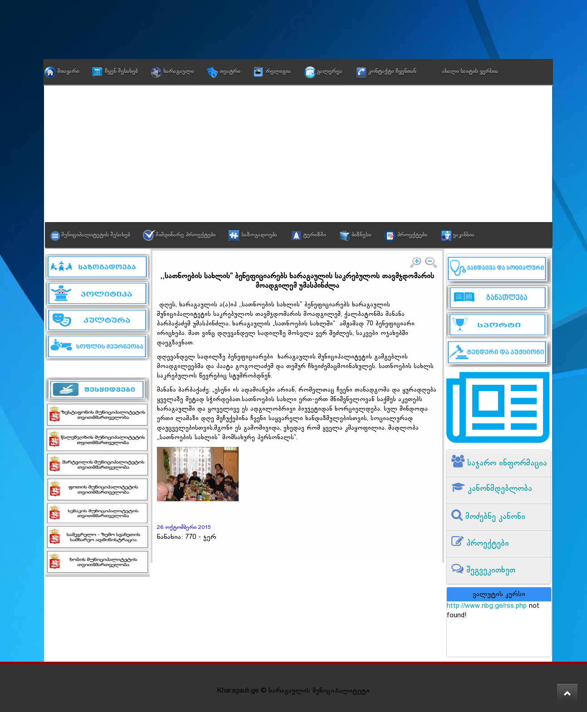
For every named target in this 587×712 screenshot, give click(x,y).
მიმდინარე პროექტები (185, 235)
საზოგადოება (259, 235)
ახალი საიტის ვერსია (470, 71)
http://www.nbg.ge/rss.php (487, 606)
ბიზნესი (361, 235)
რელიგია (278, 71)
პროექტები (412, 235)
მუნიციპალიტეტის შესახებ (95, 235)
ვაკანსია (463, 235)
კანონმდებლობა (498, 489)
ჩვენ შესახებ (121, 71)
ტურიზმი (314, 235)
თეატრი (230, 71)
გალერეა (329, 71)
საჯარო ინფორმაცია (506, 463)
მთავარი (68, 71)
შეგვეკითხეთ (489, 570)
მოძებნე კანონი (494, 517)
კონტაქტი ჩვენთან (392, 71)
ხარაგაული (178, 71)
